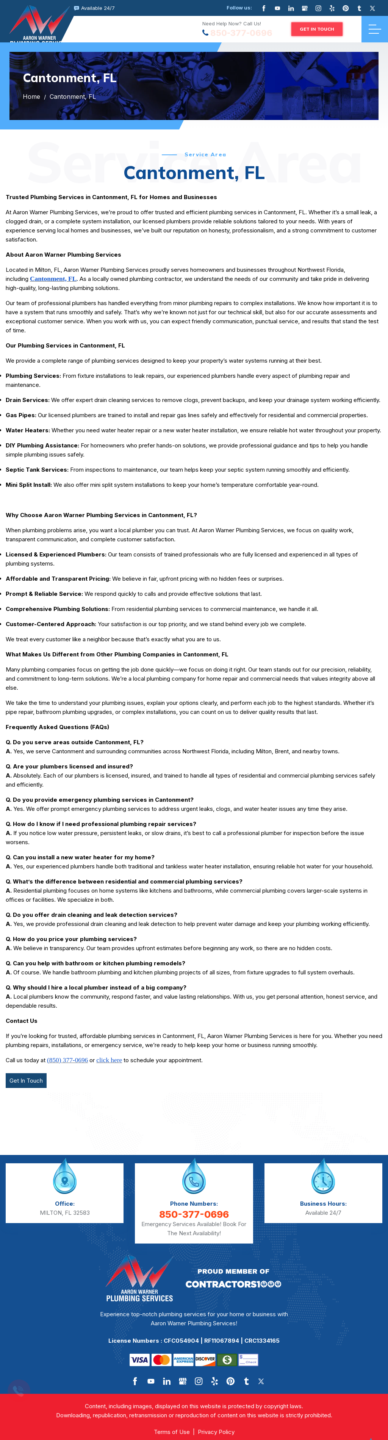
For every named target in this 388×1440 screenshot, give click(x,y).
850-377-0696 (241, 33)
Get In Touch (26, 1080)
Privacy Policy (216, 1431)
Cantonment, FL (73, 96)
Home (31, 96)
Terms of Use (172, 1431)
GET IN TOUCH (317, 29)
